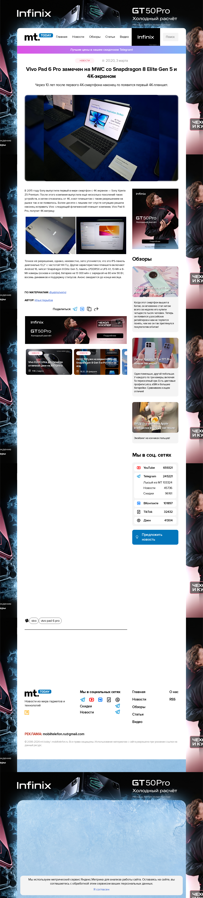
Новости (85, 60)
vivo (33, 621)
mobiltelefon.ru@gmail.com (63, 734)
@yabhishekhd (57, 292)
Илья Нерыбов (44, 300)
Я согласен (101, 889)
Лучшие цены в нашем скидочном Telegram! (101, 50)
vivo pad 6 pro (50, 621)
